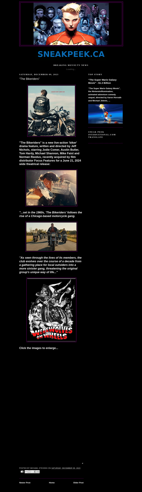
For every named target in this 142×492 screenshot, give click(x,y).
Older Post (78, 482)
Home (52, 482)
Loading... (71, 69)
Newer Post (24, 482)
